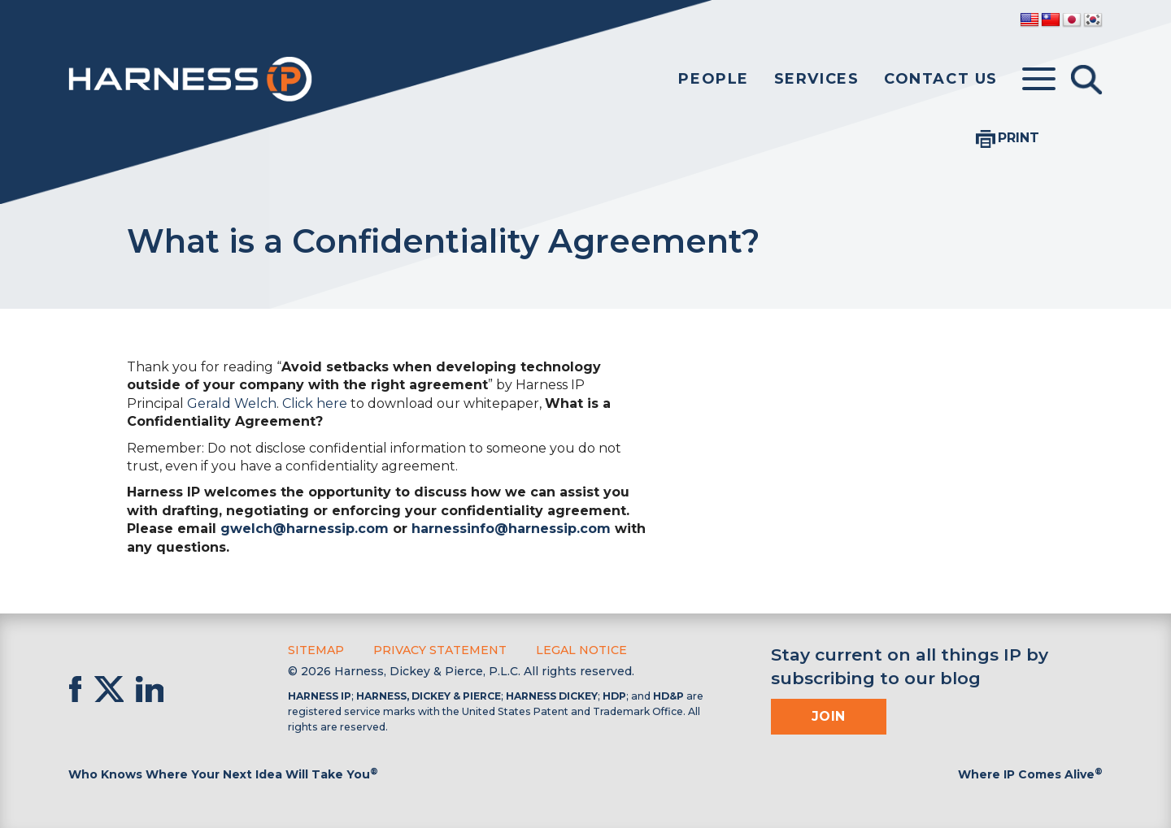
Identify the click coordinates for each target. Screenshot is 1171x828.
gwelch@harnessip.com (304, 528)
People (713, 79)
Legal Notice (581, 650)
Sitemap (316, 650)
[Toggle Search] (1086, 79)
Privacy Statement (440, 650)
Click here (314, 403)
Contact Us (941, 79)
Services (817, 79)
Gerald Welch (231, 403)
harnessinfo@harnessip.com (511, 528)
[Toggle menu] (1039, 80)
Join (829, 715)
